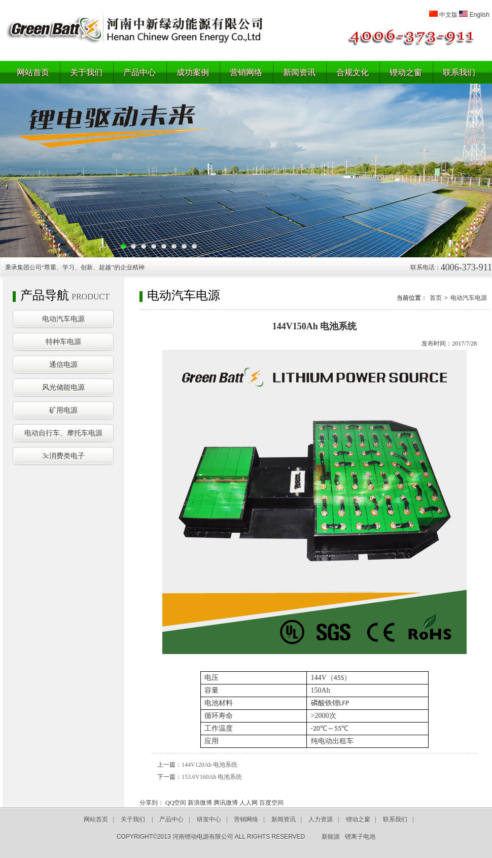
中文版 (448, 14)
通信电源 (63, 364)
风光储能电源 (63, 387)
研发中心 (209, 819)
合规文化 (352, 72)
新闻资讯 (299, 72)
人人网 (248, 802)
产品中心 (139, 72)
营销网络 (246, 72)
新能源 (331, 836)
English (479, 14)
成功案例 (193, 72)
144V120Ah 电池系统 (209, 764)
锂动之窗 (406, 72)
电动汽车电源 (63, 319)
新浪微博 (200, 802)
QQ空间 (175, 802)
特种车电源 (63, 342)
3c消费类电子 (63, 456)
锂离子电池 (360, 836)
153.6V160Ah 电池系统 (212, 776)
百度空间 (271, 802)
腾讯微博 (226, 802)
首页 (436, 297)
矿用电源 (63, 410)
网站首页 (33, 72)
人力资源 (320, 819)
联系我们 (459, 72)
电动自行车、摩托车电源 (63, 433)
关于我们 (86, 72)
